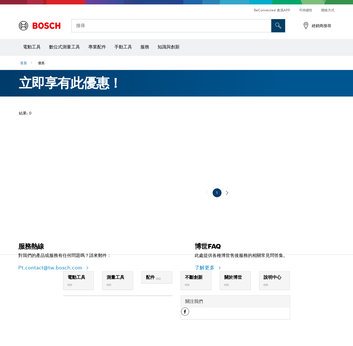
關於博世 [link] (233, 277)
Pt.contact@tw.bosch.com (51, 267)
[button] (185, 313)
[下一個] (227, 192)
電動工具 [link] (76, 277)
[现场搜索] (278, 25)
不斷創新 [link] (194, 277)
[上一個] (207, 192)
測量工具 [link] (115, 277)
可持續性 (305, 10)
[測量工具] (109, 285)
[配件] (158, 279)
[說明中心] (266, 285)
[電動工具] (70, 285)
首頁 (23, 63)
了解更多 (205, 267)
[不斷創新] (187, 285)
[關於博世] (226, 285)
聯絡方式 (327, 10)
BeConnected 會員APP (272, 10)
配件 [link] (151, 277)
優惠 (41, 63)
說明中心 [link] (272, 277)
